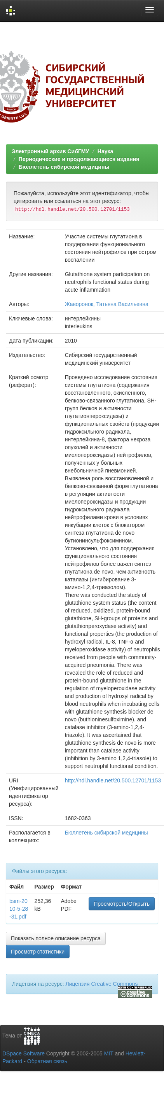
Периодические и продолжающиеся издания (79, 159)
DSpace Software (23, 1053)
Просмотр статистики (38, 951)
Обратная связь (47, 1061)
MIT (108, 1053)
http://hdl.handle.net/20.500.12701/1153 (113, 780)
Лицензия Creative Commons (101, 984)
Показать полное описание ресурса (56, 938)
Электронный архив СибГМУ (50, 151)
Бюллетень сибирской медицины (64, 167)
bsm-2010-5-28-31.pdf (18, 909)
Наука (105, 151)
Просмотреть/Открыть (122, 904)
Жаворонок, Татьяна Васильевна (106, 304)
